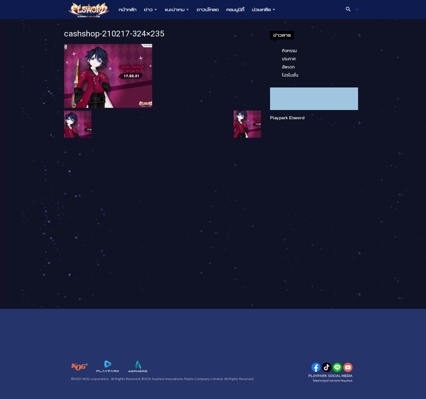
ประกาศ (289, 58)
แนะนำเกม (177, 9)
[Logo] (91, 10)
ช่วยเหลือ (263, 9)
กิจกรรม (289, 50)
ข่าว (150, 9)
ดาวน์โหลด (208, 9)
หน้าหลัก (127, 9)
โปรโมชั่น (290, 75)
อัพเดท (288, 67)
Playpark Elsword (287, 117)
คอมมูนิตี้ (235, 9)
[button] (350, 10)
